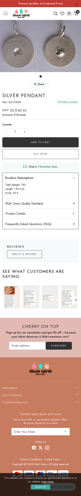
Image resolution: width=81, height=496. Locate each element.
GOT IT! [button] (40, 487)
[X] (41, 448)
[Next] (76, 300)
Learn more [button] (47, 481)
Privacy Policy (52, 459)
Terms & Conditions (31, 459)
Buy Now (40, 154)
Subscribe (58, 345)
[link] (55, 13)
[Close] (76, 4)
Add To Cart (40, 142)
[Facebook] (34, 448)
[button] (69, 13)
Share (39, 84)
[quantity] (15, 131)
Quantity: (7, 124)
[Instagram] (47, 448)
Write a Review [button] (24, 254)
